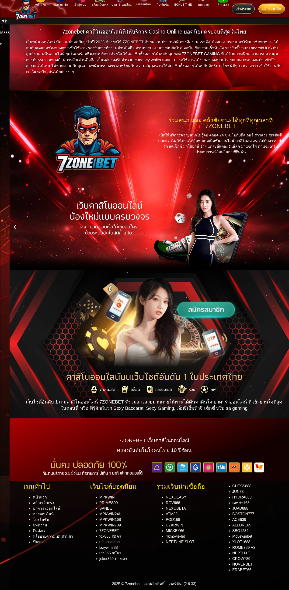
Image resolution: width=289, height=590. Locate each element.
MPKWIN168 (110, 520)
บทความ (40, 525)
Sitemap (40, 542)
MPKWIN (107, 497)
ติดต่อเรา (40, 531)
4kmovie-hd (175, 536)
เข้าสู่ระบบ (243, 9)
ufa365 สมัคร (110, 553)
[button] (15, 227)
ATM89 (172, 514)
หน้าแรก (40, 497)
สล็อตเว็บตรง (43, 503)
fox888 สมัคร (110, 536)
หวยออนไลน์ (43, 514)
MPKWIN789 (110, 525)
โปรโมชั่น (41, 520)
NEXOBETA (176, 508)
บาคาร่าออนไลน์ (46, 508)
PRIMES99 (108, 503)
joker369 (113, 559)
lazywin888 (108, 547)
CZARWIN (174, 525)
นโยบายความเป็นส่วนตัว (53, 536)
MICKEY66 (175, 531)
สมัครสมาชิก (271, 9)
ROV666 (173, 503)
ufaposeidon (109, 542)
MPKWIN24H (110, 514)
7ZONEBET (109, 531)
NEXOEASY (176, 497)
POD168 (173, 520)
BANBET (106, 508)
